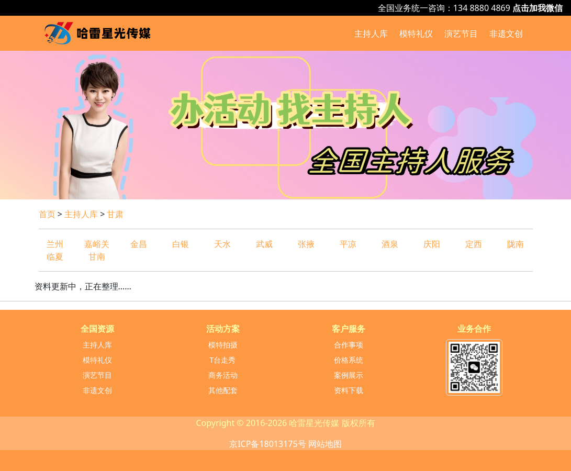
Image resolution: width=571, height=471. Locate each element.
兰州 (55, 244)
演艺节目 (461, 33)
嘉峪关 (96, 244)
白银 (180, 244)
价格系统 (348, 360)
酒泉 (390, 244)
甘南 (96, 256)
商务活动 (223, 375)
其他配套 (223, 390)
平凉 (348, 244)
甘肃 (115, 214)
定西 (473, 244)
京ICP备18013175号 (267, 444)
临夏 (55, 256)
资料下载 (348, 390)
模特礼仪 (416, 33)
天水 (222, 244)
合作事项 (348, 345)
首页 (47, 214)
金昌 (138, 244)
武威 (264, 244)
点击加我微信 (537, 8)
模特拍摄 (223, 345)
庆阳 (431, 244)
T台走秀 (223, 360)
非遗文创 (506, 33)
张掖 (306, 244)
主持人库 (371, 33)
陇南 (515, 244)
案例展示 (348, 375)
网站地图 (325, 444)
